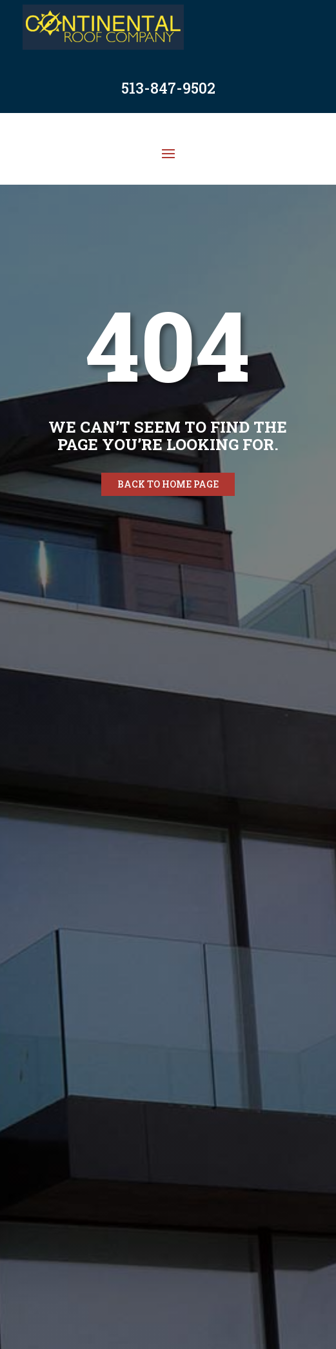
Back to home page (168, 484)
